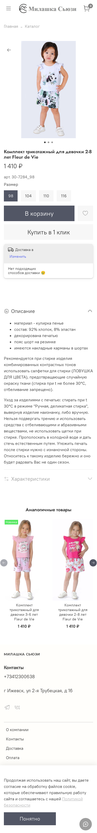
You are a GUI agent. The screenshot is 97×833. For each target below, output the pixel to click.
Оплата (12, 757)
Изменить (18, 256)
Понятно (30, 818)
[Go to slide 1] (45, 142)
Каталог (32, 26)
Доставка (14, 748)
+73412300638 (19, 677)
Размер (11, 184)
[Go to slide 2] (48, 142)
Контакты (15, 738)
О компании (17, 729)
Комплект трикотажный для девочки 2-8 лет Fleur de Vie (72, 612)
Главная (11, 26)
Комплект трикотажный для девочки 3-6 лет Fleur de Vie (24, 612)
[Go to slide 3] (52, 142)
